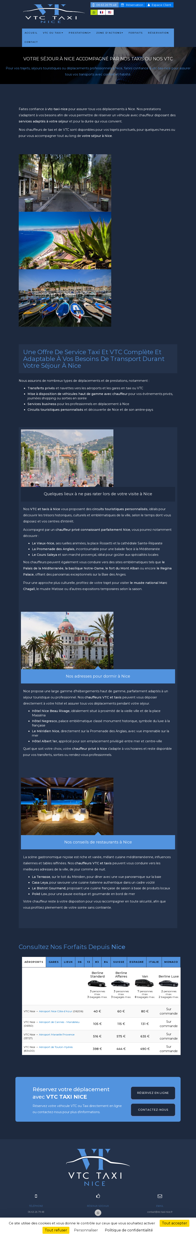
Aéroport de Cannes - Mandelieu (59, 1022)
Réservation (132, 5)
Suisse (118, 961)
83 (97, 961)
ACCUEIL (31, 32)
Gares (54, 961)
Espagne (136, 961)
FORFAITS (136, 32)
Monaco (171, 961)
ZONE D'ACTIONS (109, 32)
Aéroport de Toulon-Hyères (56, 1047)
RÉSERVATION (158, 32)
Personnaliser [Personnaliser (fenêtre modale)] (86, 1230)
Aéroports (33, 961)
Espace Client (159, 5)
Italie (154, 961)
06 (80, 961)
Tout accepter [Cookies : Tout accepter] (174, 1223)
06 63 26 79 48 (104, 5)
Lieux (68, 961)
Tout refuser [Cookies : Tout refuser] (56, 1230)
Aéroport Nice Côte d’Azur (55, 1011)
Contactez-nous (153, 1109)
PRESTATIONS (80, 32)
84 (106, 961)
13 (88, 961)
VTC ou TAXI (53, 32)
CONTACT (31, 42)
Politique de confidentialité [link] (129, 1230)
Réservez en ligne (153, 1092)
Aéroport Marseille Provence (56, 1034)
